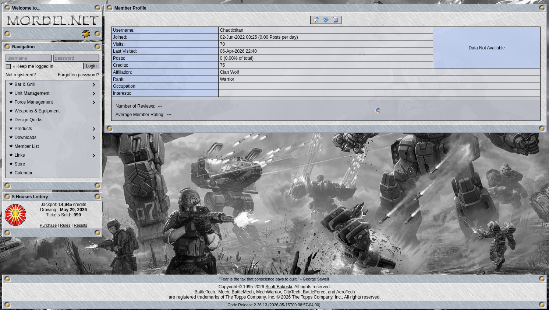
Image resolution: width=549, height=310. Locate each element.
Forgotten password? (78, 74)
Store (16, 164)
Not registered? (21, 74)
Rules (65, 225)
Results (80, 225)
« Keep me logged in (33, 66)
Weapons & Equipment (34, 111)
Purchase (48, 225)
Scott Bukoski (278, 286)
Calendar (20, 173)
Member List (23, 146)
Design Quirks (25, 120)
